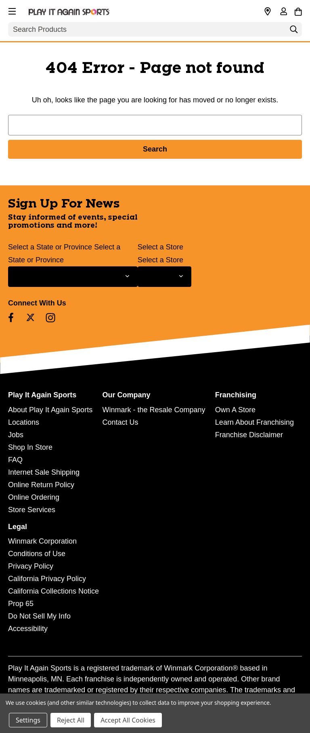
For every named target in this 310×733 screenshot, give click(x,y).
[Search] (293, 31)
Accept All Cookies (128, 720)
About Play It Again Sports (50, 410)
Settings (28, 720)
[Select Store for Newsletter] (164, 276)
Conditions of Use (36, 554)
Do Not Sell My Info (39, 616)
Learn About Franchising (254, 422)
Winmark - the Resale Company (153, 410)
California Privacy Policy (47, 579)
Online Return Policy (41, 485)
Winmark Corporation (42, 541)
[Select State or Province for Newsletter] (73, 276)
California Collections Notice (53, 591)
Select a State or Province (50, 247)
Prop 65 (21, 604)
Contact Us (120, 422)
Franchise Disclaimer (249, 435)
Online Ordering (33, 497)
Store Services (31, 510)
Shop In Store (30, 447)
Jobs (15, 435)
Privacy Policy (30, 566)
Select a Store (160, 247)
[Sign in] (283, 12)
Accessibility (28, 629)
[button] (11, 10)
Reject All (70, 720)
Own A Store (235, 410)
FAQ (15, 460)
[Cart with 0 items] (298, 10)
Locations (23, 422)
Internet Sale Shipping (44, 472)
